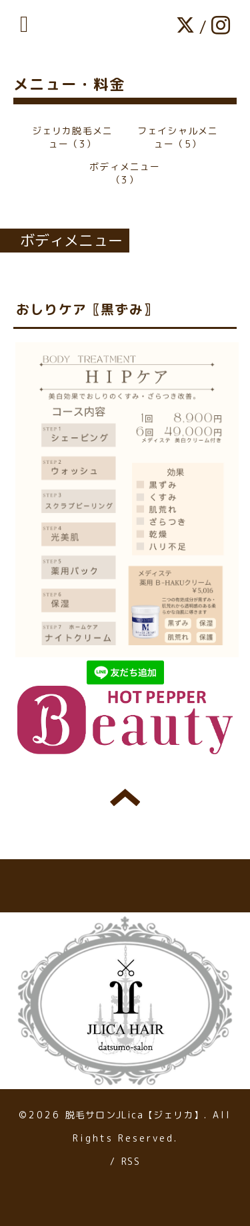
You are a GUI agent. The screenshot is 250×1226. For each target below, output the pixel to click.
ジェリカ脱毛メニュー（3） (72, 137)
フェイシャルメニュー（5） (178, 137)
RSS (130, 1161)
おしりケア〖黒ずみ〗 (86, 309)
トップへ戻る (125, 797)
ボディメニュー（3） (124, 173)
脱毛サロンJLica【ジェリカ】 (134, 1114)
